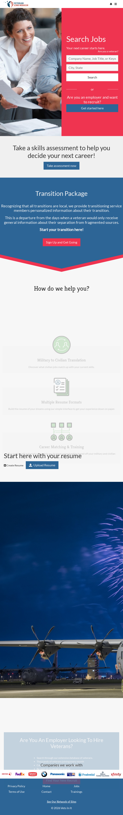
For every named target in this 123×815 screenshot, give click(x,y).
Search (92, 77)
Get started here (92, 108)
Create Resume (13, 465)
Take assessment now (61, 166)
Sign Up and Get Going (61, 242)
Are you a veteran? (108, 51)
